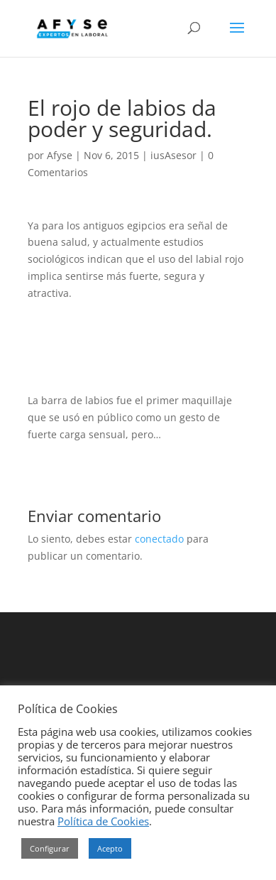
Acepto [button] (110, 848)
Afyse (59, 155)
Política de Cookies (103, 821)
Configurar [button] (50, 848)
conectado (159, 538)
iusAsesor (173, 155)
